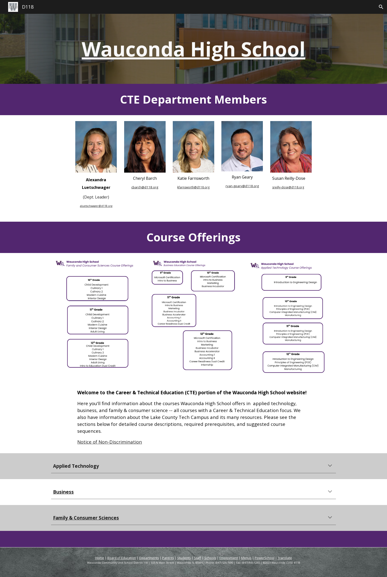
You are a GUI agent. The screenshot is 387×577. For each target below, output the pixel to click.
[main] (193, 49)
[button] (381, 7)
